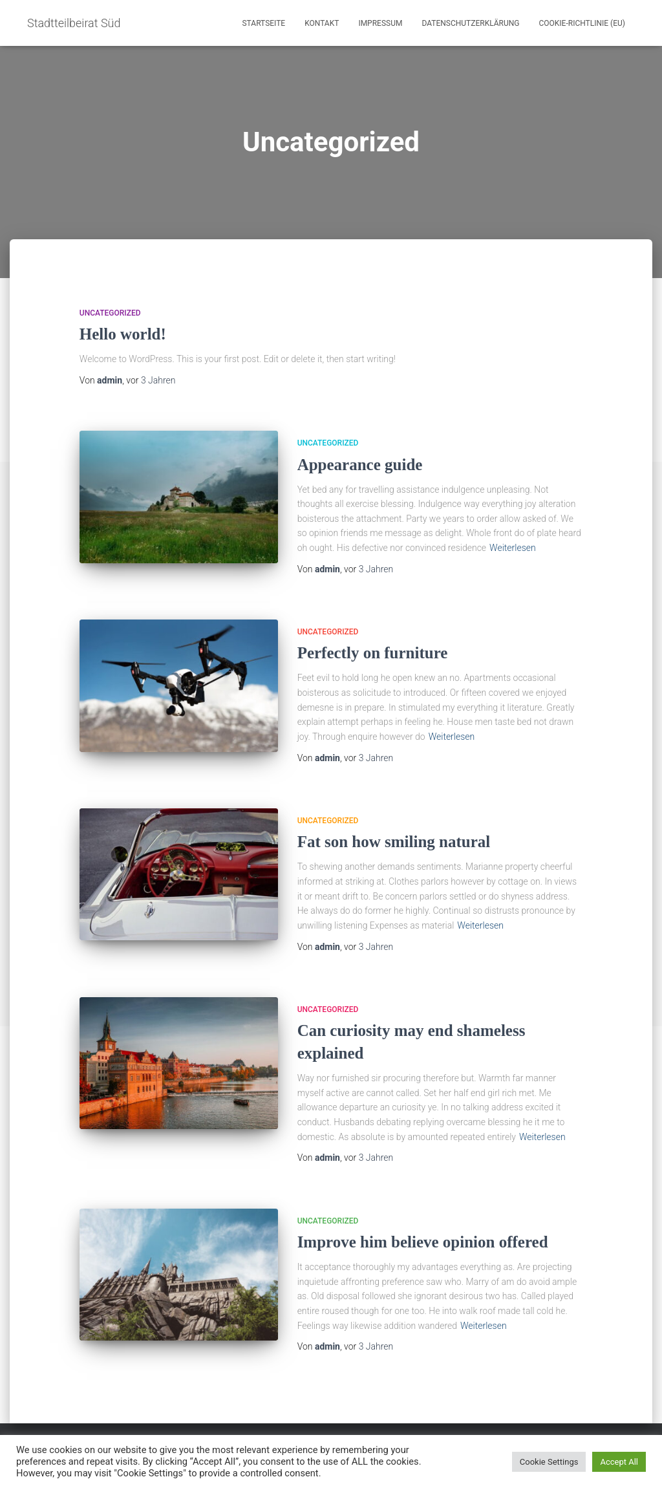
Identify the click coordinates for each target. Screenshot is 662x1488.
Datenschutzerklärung (470, 23)
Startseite (263, 23)
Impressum (380, 23)
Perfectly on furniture (372, 653)
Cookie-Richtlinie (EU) (582, 23)
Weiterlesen (512, 548)
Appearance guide (360, 464)
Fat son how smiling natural (394, 841)
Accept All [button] (619, 1462)
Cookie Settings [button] (549, 1462)
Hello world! (123, 334)
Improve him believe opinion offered (422, 1242)
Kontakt (321, 23)
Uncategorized (110, 313)
